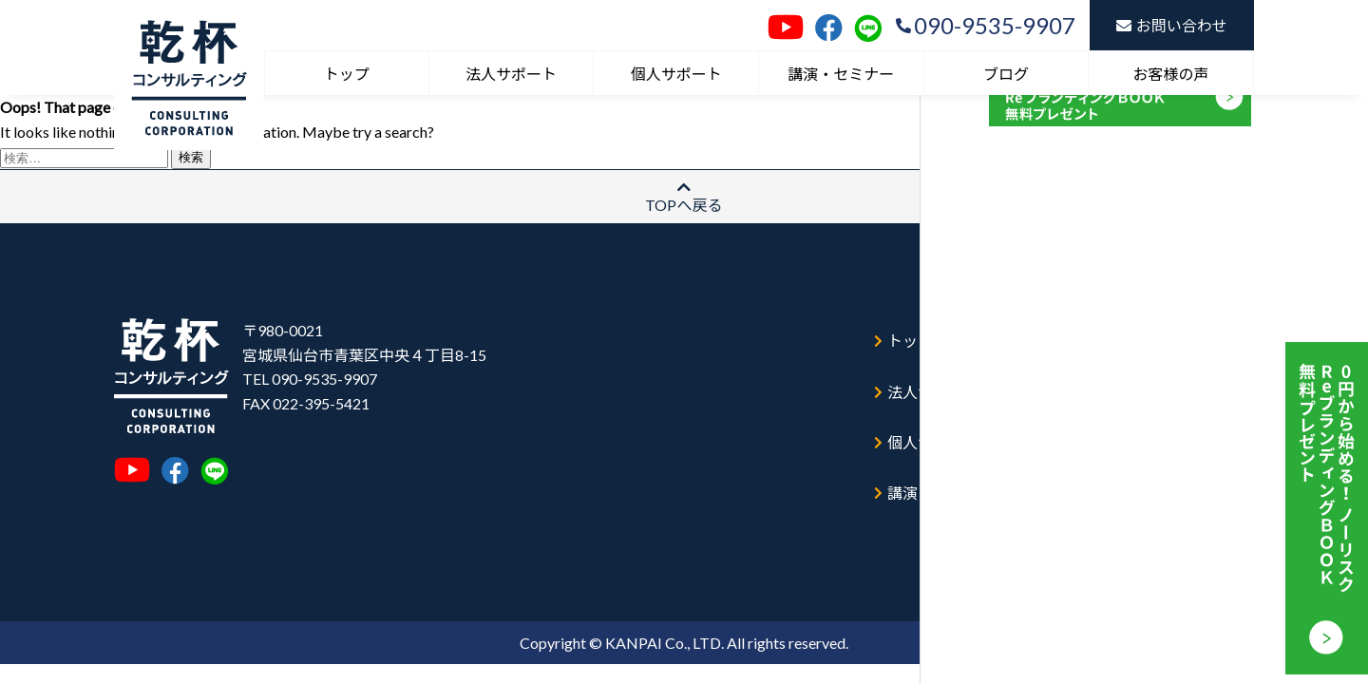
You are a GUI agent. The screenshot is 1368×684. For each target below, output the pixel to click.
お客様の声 (1171, 74)
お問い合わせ (1171, 25)
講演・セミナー (841, 74)
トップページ (929, 331)
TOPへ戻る (684, 197)
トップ (347, 74)
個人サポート (676, 74)
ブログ (1006, 74)
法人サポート (511, 74)
